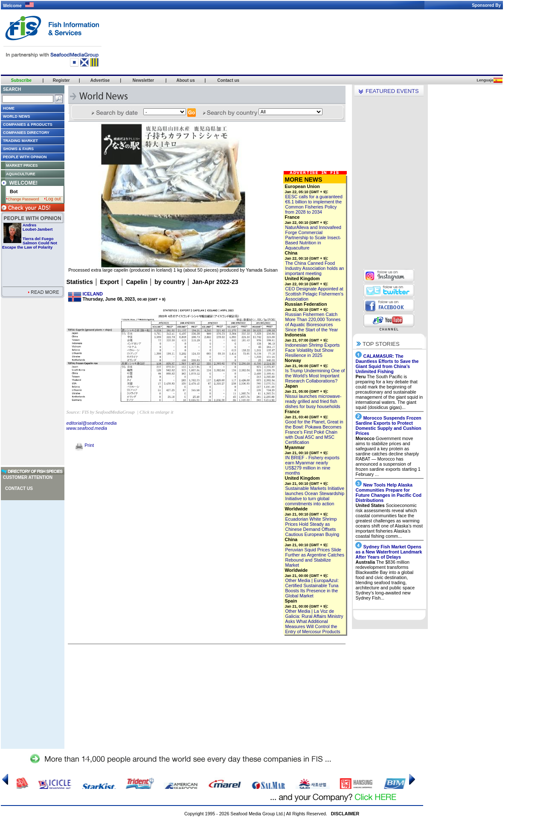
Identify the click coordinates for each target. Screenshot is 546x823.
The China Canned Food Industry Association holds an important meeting (314, 268)
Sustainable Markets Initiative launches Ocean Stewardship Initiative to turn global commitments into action (315, 496)
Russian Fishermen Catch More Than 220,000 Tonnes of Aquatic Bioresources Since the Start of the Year (313, 322)
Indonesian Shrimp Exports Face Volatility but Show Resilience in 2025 (312, 350)
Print (85, 445)
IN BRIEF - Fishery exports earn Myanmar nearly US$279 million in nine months (312, 465)
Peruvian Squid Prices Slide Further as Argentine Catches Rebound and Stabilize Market (315, 557)
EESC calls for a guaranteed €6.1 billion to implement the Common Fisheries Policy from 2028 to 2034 (314, 204)
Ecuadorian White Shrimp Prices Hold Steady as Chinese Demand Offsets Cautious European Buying (312, 526)
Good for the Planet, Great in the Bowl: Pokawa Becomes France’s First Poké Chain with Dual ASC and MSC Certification (314, 432)
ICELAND (93, 293)
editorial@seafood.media (92, 423)
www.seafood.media (87, 428)
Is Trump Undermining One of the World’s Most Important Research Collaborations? (315, 375)
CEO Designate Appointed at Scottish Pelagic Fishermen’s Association (314, 293)
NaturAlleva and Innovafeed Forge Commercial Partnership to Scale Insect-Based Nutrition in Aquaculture (313, 237)
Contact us (19, 488)
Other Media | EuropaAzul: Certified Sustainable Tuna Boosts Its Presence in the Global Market (312, 588)
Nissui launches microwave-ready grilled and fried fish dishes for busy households (313, 401)
